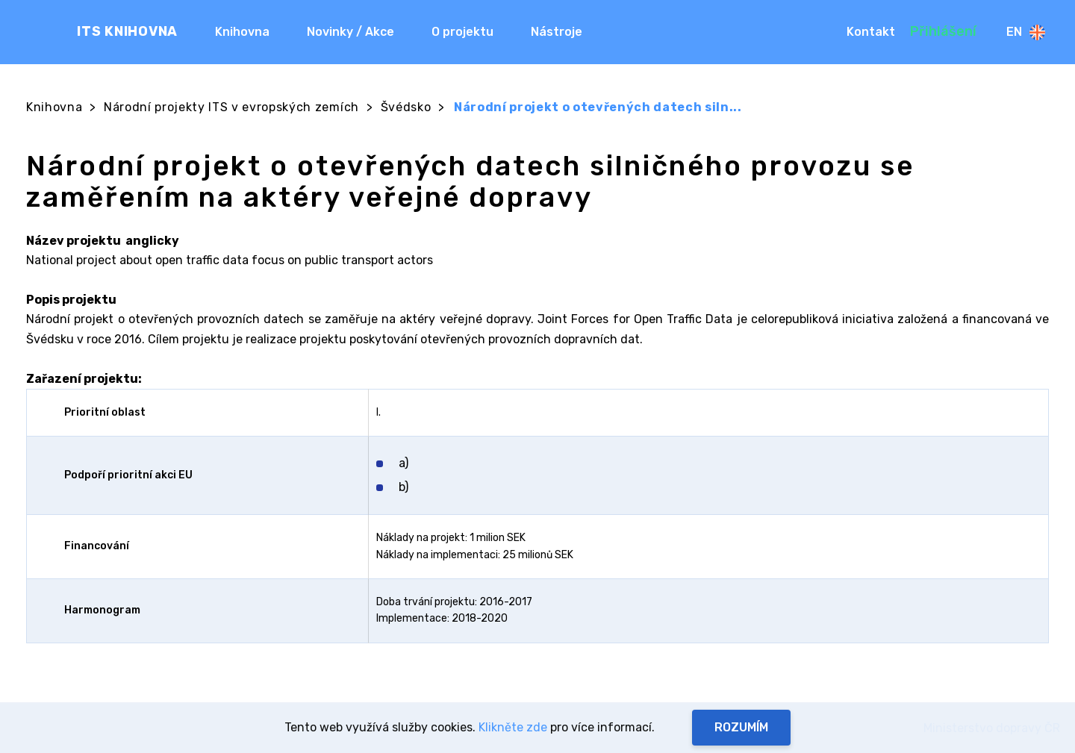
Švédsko (406, 107)
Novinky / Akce (350, 32)
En (1025, 32)
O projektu (462, 32)
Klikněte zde (513, 727)
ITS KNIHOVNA (127, 31)
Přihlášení (943, 31)
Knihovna (242, 32)
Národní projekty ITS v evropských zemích (231, 107)
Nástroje (556, 32)
